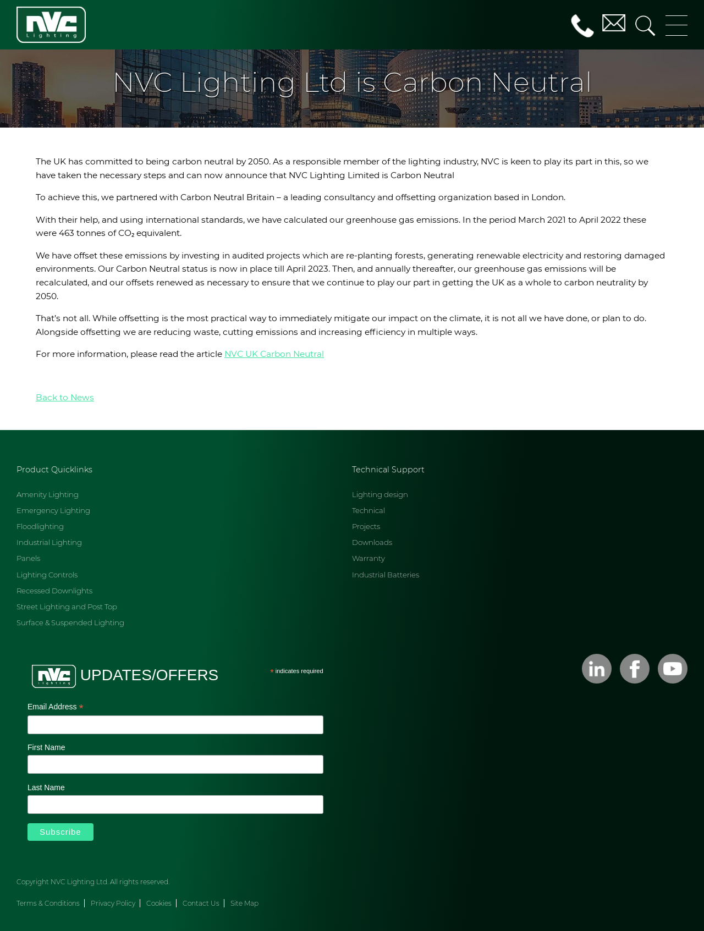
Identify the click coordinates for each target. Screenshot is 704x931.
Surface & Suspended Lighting (70, 622)
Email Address (56, 708)
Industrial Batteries (385, 574)
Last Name (46, 787)
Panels (28, 558)
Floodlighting (40, 526)
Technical (368, 510)
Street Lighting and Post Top (66, 606)
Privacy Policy (113, 903)
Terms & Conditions (48, 903)
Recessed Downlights (54, 590)
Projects (366, 526)
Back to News (65, 397)
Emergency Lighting (53, 510)
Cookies (159, 903)
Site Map (244, 903)
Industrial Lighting (49, 542)
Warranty (368, 558)
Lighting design (380, 494)
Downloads (372, 542)
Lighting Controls (47, 574)
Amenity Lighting (47, 494)
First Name (46, 747)
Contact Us (201, 903)
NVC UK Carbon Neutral (274, 354)
